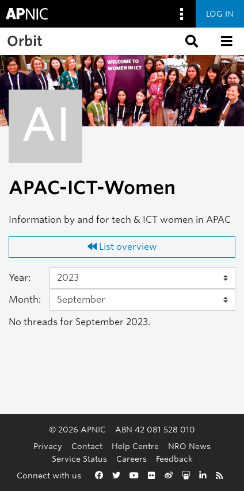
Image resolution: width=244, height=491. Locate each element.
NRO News (189, 446)
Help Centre (135, 446)
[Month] (142, 300)
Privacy (47, 446)
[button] (190, 41)
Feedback (174, 458)
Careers (131, 458)
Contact (86, 446)
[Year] (142, 278)
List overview (122, 246)
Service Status (79, 458)
